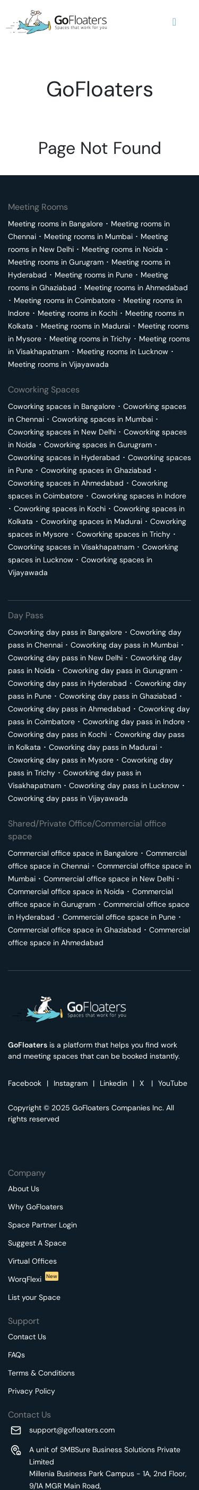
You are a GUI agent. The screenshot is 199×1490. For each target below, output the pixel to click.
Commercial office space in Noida (66, 891)
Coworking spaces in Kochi (60, 508)
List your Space (34, 1297)
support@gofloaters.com (72, 1430)
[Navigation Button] (174, 21)
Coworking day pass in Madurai (103, 747)
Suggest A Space (37, 1243)
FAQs (16, 1355)
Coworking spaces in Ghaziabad (96, 470)
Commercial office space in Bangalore (73, 853)
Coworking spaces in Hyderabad (64, 457)
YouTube (172, 1083)
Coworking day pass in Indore (134, 721)
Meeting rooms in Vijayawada (58, 364)
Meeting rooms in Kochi (77, 313)
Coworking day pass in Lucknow (124, 785)
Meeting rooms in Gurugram (55, 262)
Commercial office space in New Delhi (109, 878)
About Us (23, 1188)
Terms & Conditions (41, 1373)
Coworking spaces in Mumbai (102, 419)
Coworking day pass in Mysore (61, 760)
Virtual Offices (32, 1261)
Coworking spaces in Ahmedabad (66, 483)
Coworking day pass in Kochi (57, 734)
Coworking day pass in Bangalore (65, 632)
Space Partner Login (42, 1225)
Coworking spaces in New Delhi (62, 432)
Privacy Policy (31, 1391)
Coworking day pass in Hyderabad (67, 683)
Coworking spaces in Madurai (91, 521)
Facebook (24, 1083)
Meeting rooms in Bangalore (55, 223)
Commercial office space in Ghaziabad (74, 930)
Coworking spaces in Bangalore (61, 406)
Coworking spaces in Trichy (123, 534)
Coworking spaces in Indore (138, 496)
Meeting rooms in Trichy (90, 338)
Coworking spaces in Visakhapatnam (71, 547)
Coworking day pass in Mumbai (124, 645)
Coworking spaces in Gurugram (98, 444)
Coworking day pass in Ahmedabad (69, 709)
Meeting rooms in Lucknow (122, 351)
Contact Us (27, 1336)
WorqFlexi (33, 1279)
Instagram (71, 1083)
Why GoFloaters (35, 1206)
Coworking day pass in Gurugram (120, 670)
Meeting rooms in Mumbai (88, 236)
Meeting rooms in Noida (122, 249)
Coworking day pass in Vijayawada (68, 798)
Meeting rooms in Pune (94, 275)
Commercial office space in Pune (119, 917)
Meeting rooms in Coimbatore (64, 300)
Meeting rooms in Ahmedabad (136, 287)
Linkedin (113, 1083)
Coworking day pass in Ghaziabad (118, 696)
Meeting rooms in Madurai (85, 326)
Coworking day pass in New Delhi (65, 657)
